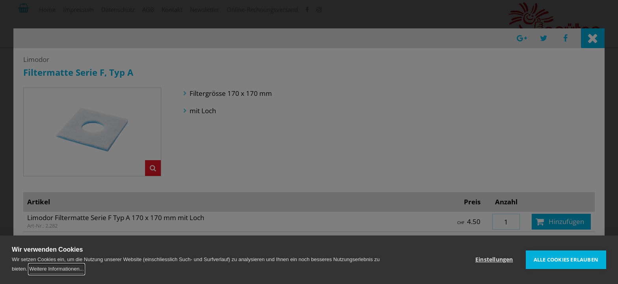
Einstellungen (494, 259)
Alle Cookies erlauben (566, 259)
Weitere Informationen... (56, 269)
